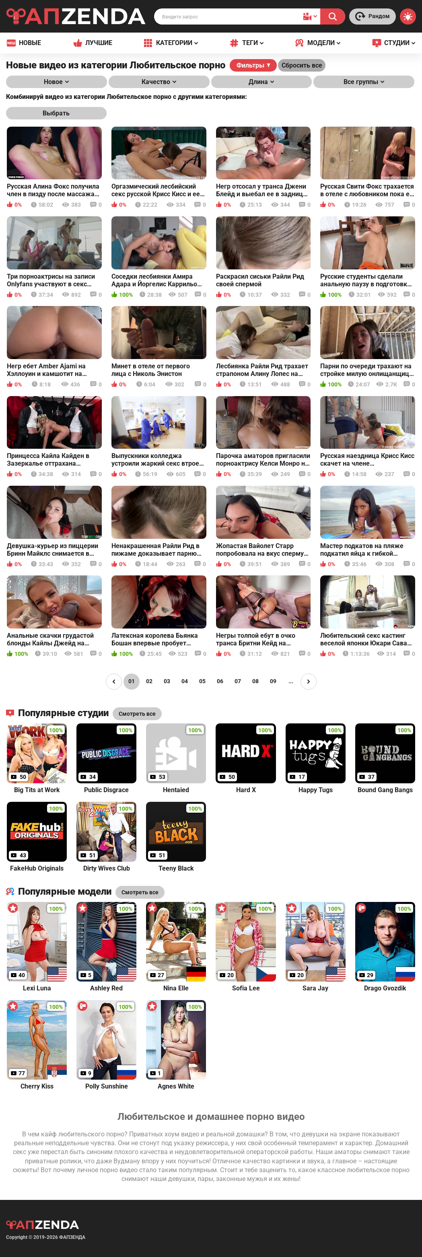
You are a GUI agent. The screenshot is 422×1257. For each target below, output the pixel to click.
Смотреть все (140, 892)
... (290, 681)
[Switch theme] (408, 16)
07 (238, 681)
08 (255, 681)
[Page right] (308, 681)
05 (202, 681)
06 (220, 681)
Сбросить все (302, 65)
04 (184, 681)
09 (273, 681)
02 (149, 681)
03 (167, 681)
